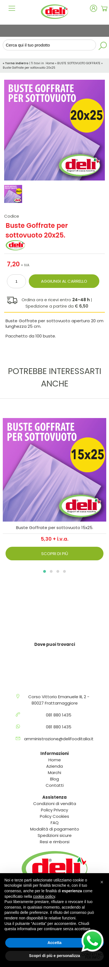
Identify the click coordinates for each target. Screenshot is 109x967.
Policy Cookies (54, 816)
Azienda (54, 766)
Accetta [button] (55, 942)
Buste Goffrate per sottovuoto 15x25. (54, 527)
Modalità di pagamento (54, 829)
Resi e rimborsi (54, 842)
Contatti (55, 785)
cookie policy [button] (44, 896)
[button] (44, 571)
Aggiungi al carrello (64, 281)
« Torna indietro (16, 63)
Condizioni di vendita (54, 803)
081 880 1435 (58, 715)
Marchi (54, 772)
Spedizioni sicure (55, 835)
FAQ (55, 823)
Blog (54, 779)
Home (50, 63)
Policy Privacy (54, 810)
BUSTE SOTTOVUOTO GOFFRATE (78, 63)
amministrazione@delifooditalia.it (59, 739)
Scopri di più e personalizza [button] (54, 955)
